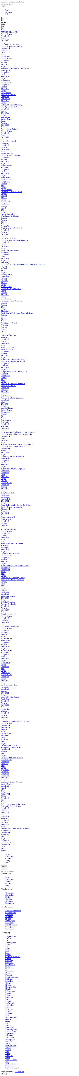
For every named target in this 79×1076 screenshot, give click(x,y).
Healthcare (9, 917)
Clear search (19, 1072)
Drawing (8, 975)
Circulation (9, 963)
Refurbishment (10, 1031)
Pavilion (8, 1025)
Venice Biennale (11, 1060)
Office (7, 1021)
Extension (9, 981)
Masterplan (9, 895)
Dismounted (9, 903)
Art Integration (10, 943)
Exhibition (9, 979)
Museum (8, 1013)
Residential (9, 923)
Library (8, 1001)
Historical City (10, 987)
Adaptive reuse (10, 936)
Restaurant (9, 1035)
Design (7, 897)
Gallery (8, 983)
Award (7, 945)
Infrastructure (10, 991)
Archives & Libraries (13, 911)
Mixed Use (9, 1009)
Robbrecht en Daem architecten (12, 2)
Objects (8, 919)
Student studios (10, 1046)
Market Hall (9, 1003)
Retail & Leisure (11, 925)
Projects (8, 854)
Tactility (8, 1048)
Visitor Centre (10, 1064)
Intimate (8, 995)
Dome (7, 973)
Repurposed (9, 1033)
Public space (9, 1027)
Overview (8, 12)
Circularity (9, 961)
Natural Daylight (11, 1017)
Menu (4, 869)
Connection (9, 971)
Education (9, 915)
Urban (7, 1058)
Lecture (8, 999)
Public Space (10, 921)
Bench (7, 949)
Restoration (9, 1037)
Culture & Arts (10, 913)
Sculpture (8, 1042)
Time (7, 1052)
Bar (6, 947)
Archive (8, 938)
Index (7, 14)
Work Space (9, 929)
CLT (7, 953)
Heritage (8, 985)
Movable (8, 1011)
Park (7, 1023)
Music (7, 1015)
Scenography (10, 927)
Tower (7, 1054)
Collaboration (10, 965)
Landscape (9, 997)
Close (4, 1074)
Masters (8, 1007)
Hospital (8, 989)
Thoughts (8, 860)
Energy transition (11, 977)
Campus (8, 955)
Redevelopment (11, 1029)
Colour (7, 967)
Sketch (7, 1044)
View (3, 6)
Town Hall (9, 1056)
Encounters (9, 856)
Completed (9, 901)
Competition (9, 893)
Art (6, 940)
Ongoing (8, 899)
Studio (3, 851)
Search (4, 866)
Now (7, 862)
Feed (7, 10)
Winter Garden (10, 1066)
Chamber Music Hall (12, 957)
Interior (8, 993)
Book (7, 951)
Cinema (8, 858)
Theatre (8, 1050)
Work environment (12, 1068)
